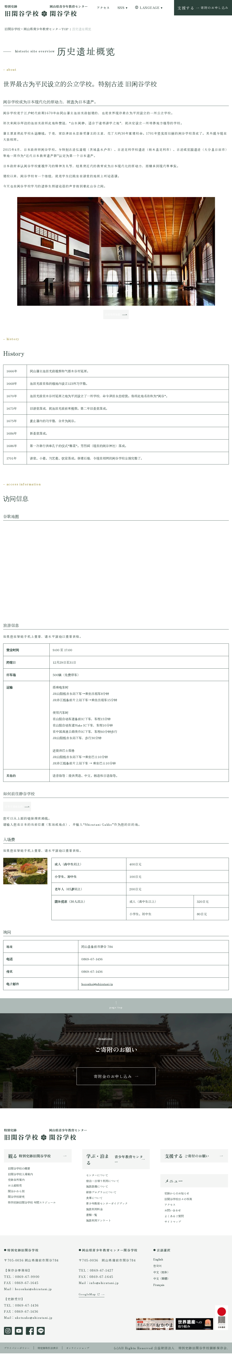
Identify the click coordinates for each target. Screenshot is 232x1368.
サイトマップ (173, 1236)
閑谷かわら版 (17, 1204)
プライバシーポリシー (20, 1362)
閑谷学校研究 (17, 1210)
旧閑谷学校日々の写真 (180, 1211)
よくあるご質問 (175, 1230)
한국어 (158, 1280)
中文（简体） (162, 1286)
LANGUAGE (149, 8)
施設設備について (98, 1198)
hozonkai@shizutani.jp (97, 990)
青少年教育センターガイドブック (110, 1217)
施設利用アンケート (100, 1235)
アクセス (103, 8)
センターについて (98, 1186)
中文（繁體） (162, 1293)
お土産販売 (16, 1197)
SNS (120, 8)
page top (116, 1014)
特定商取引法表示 (56, 1362)
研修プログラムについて (103, 1204)
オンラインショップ (91, 1362)
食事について (95, 1211)
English (158, 1274)
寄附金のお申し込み (113, 1086)
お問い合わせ (173, 1224)
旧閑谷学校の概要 (20, 1179)
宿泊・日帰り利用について (105, 1192)
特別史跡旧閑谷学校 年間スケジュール (35, 1216)
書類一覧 (92, 1229)
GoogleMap (88, 1315)
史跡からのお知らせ (178, 1205)
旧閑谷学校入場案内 (22, 1185)
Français (159, 1299)
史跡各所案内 (17, 1191)
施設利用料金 (95, 1223)
